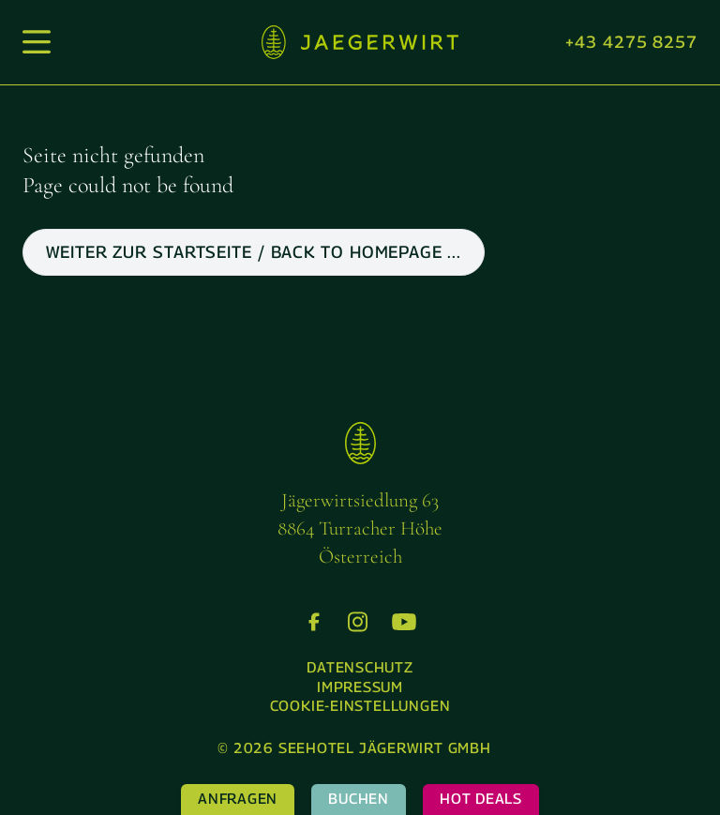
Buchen (358, 798)
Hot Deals (481, 798)
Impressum (360, 687)
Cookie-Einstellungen (360, 706)
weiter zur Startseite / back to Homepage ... (253, 252)
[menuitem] (360, 668)
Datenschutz (360, 667)
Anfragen (238, 798)
